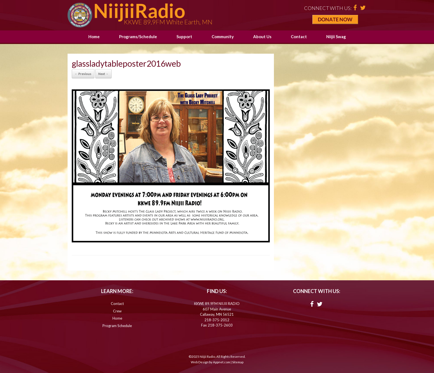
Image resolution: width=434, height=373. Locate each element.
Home (94, 36)
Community (223, 36)
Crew (117, 311)
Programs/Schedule (138, 36)
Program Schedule (117, 325)
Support (184, 36)
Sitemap (237, 362)
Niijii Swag (336, 36)
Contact (299, 36)
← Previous (83, 74)
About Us (262, 36)
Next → (103, 74)
